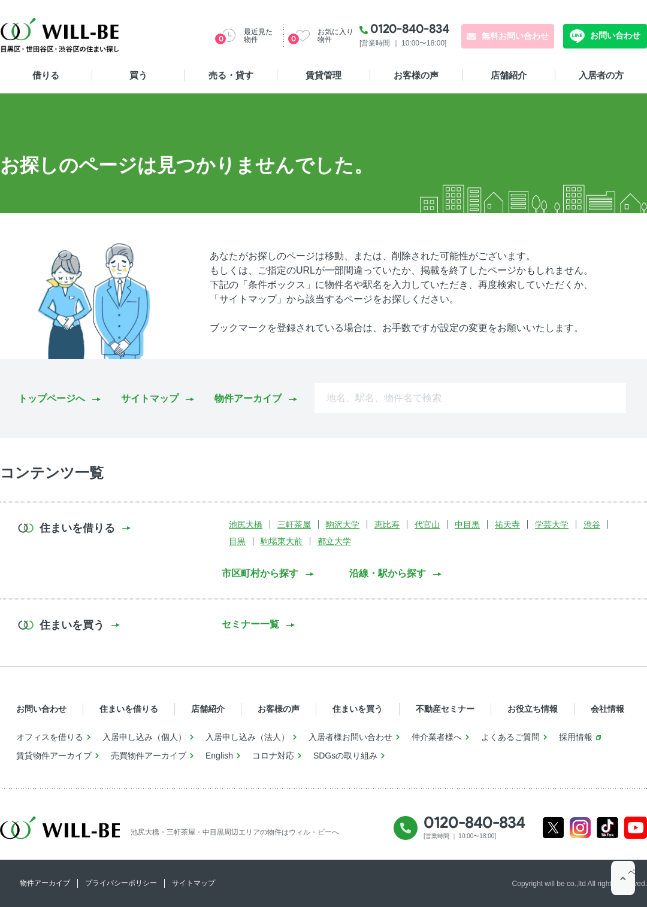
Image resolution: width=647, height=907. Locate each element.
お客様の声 (416, 75)
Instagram (580, 827)
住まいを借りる (128, 709)
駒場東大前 (282, 541)
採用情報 (575, 737)
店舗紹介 (509, 75)
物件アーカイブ (248, 398)
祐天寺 (507, 524)
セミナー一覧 (250, 624)
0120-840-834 (409, 29)
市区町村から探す (260, 573)
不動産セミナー (445, 709)
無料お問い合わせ (515, 36)
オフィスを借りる (49, 737)
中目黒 (467, 524)
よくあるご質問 (510, 737)
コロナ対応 (273, 755)
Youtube (636, 828)
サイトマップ (150, 398)
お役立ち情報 (532, 709)
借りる (45, 75)
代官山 (427, 524)
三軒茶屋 (294, 524)
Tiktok (607, 827)
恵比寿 (387, 524)
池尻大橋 (245, 524)
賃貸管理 (323, 75)
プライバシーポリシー (121, 883)
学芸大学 (552, 524)
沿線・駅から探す (387, 573)
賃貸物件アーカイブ (54, 755)
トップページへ (51, 398)
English (219, 755)
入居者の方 (601, 75)
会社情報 (607, 709)
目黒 (237, 541)
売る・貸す (230, 75)
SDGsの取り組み (345, 755)
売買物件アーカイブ (148, 755)
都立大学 (334, 541)
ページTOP (623, 883)
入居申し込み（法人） (247, 737)
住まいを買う (357, 709)
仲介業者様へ (437, 737)
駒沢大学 (342, 524)
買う (138, 75)
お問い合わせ (614, 35)
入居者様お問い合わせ (350, 737)
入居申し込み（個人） (144, 737)
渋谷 (591, 524)
